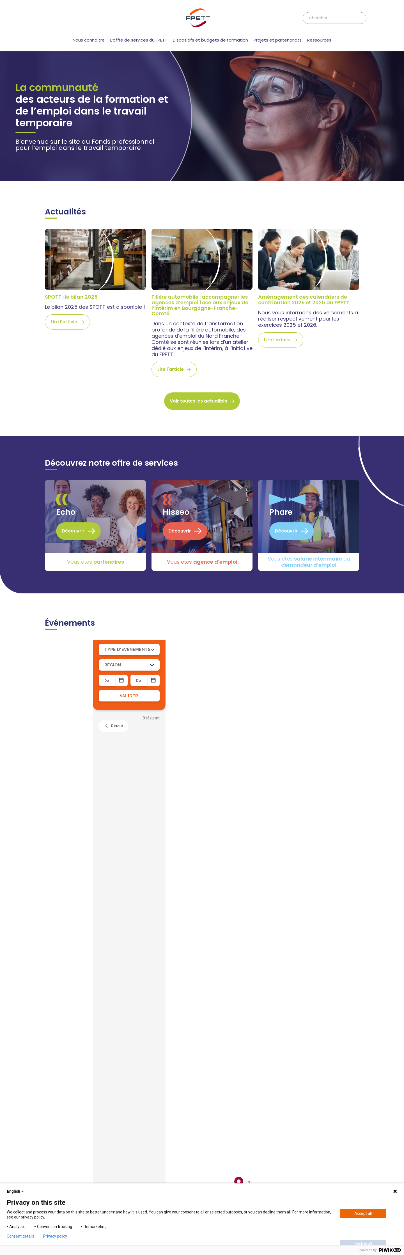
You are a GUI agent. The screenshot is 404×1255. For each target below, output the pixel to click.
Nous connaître (89, 40)
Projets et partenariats (278, 40)
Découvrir (78, 126)
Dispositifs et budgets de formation (210, 40)
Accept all (363, 1213)
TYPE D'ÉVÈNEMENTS (129, 244)
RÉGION (129, 260)
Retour (113, 321)
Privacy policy (55, 1236)
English (16, 1191)
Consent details (20, 1236)
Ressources (319, 40)
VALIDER (129, 291)
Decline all (363, 1243)
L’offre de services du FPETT (138, 40)
